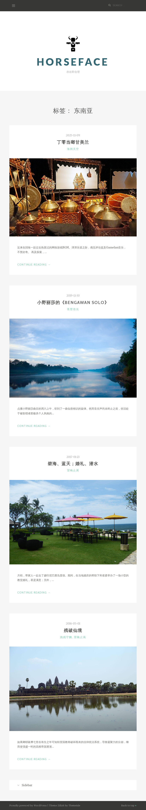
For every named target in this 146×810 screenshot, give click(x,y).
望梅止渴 (73, 470)
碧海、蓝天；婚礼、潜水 (73, 463)
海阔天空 (73, 149)
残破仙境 (73, 630)
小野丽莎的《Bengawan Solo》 (73, 302)
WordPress (40, 805)
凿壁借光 (73, 309)
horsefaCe (73, 62)
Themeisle (74, 805)
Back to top (129, 805)
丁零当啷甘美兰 (73, 142)
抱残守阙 (66, 637)
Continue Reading (34, 264)
